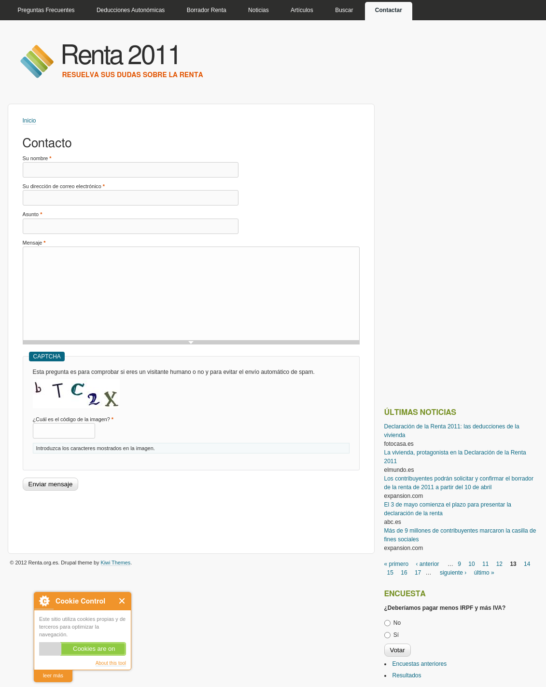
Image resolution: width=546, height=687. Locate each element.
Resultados (406, 675)
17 (418, 572)
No (397, 622)
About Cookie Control (44, 600)
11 (485, 564)
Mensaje (34, 243)
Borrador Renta (206, 10)
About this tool (111, 663)
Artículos (302, 10)
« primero (396, 564)
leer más (53, 675)
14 (527, 564)
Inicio (29, 120)
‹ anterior (427, 564)
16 (404, 572)
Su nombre (37, 158)
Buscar (344, 10)
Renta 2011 (121, 56)
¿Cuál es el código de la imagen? (73, 419)
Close (122, 601)
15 (390, 572)
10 (471, 564)
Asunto (32, 214)
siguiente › (453, 572)
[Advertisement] (198, 517)
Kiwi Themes (116, 562)
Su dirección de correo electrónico (64, 186)
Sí (396, 635)
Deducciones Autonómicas (131, 10)
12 (499, 564)
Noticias (258, 10)
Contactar (388, 10)
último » (484, 572)
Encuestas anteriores (419, 663)
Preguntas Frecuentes (46, 10)
